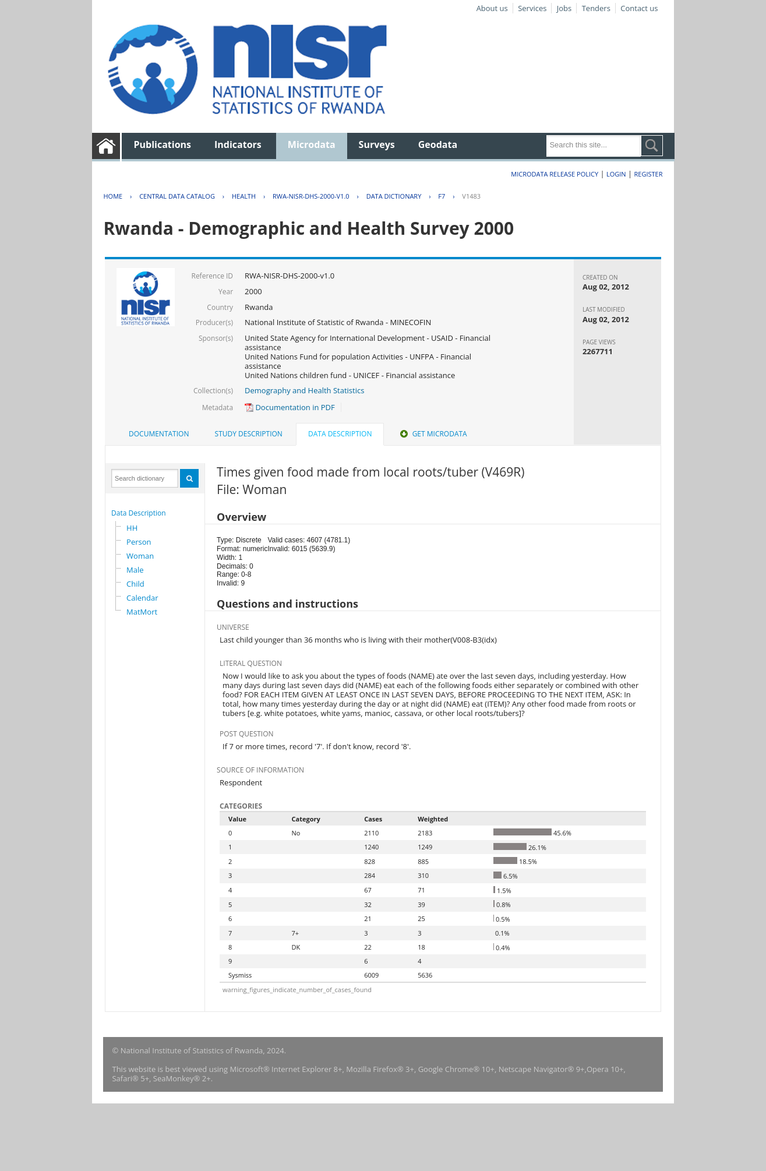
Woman (140, 556)
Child (135, 584)
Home (112, 196)
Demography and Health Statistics (304, 390)
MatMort (141, 611)
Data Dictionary (394, 196)
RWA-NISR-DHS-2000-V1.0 (311, 196)
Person (138, 542)
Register (648, 174)
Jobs (564, 8)
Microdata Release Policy (554, 174)
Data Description (138, 513)
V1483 (471, 196)
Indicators (238, 144)
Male (135, 570)
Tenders (596, 8)
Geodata (437, 144)
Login (616, 174)
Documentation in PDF (290, 407)
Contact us (639, 8)
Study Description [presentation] (249, 434)
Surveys (377, 144)
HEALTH (244, 196)
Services (532, 8)
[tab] (159, 434)
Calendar (142, 597)
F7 (441, 196)
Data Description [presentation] (340, 434)
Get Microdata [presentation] (432, 434)
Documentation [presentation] (159, 434)
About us (492, 8)
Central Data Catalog (177, 196)
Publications (162, 144)
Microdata (312, 144)
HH (131, 528)
